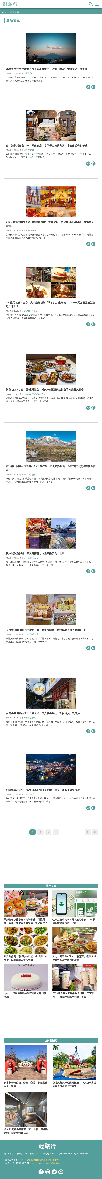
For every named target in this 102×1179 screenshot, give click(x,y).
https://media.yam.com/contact (45, 1163)
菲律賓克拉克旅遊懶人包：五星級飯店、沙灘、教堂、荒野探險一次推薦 (46, 68)
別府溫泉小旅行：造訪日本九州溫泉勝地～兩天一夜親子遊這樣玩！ (44, 789)
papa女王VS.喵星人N (35, 394)
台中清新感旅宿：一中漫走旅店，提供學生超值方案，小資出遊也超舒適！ (48, 145)
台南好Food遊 (32, 558)
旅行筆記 (29, 794)
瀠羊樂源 (29, 150)
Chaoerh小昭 (31, 310)
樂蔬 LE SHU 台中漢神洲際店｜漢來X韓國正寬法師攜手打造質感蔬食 (45, 389)
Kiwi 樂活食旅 (32, 634)
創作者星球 (22, 1154)
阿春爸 (28, 73)
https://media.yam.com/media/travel (43, 1159)
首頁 (4, 11)
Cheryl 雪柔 (30, 474)
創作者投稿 (9, 1154)
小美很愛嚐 (30, 230)
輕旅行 (10, 4)
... (56, 832)
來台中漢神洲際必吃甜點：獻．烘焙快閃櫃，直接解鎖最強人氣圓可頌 (45, 629)
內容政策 (34, 1154)
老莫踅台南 (30, 717)
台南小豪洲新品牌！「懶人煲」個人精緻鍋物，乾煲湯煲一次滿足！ (44, 713)
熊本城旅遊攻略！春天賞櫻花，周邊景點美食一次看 (35, 553)
